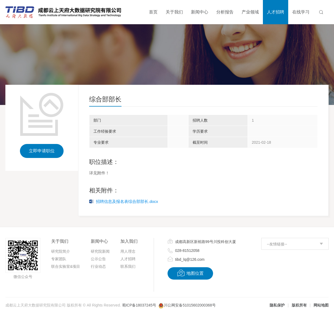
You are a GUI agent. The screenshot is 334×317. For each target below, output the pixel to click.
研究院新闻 (100, 251)
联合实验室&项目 (65, 266)
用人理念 (127, 251)
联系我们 (127, 266)
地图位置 (190, 273)
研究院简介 (60, 251)
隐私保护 (277, 305)
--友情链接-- (277, 244)
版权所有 (299, 305)
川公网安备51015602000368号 (190, 305)
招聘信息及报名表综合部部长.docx (127, 201)
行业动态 (98, 266)
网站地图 (321, 305)
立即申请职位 (42, 151)
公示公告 (98, 259)
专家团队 (58, 259)
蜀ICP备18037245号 (139, 305)
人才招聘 (127, 259)
